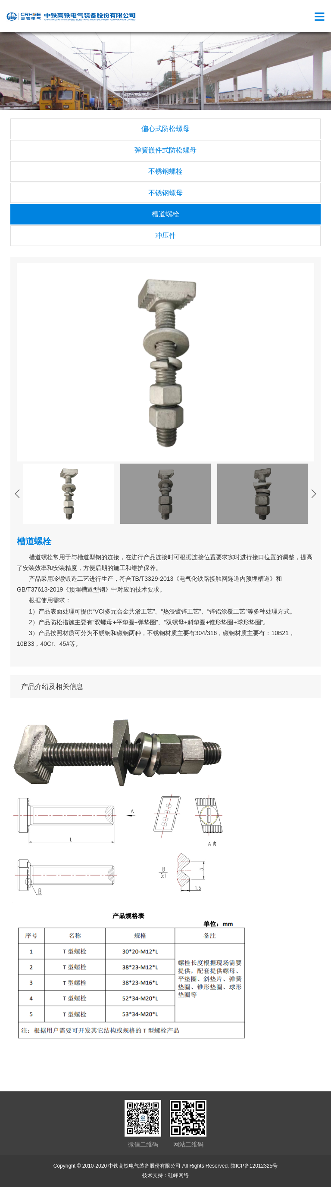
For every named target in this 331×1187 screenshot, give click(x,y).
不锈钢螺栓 (165, 171)
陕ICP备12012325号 (254, 1166)
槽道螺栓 (165, 214)
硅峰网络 (178, 1175)
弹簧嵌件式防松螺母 (165, 150)
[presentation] (17, 493)
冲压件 (165, 235)
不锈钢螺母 (165, 192)
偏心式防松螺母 (165, 128)
